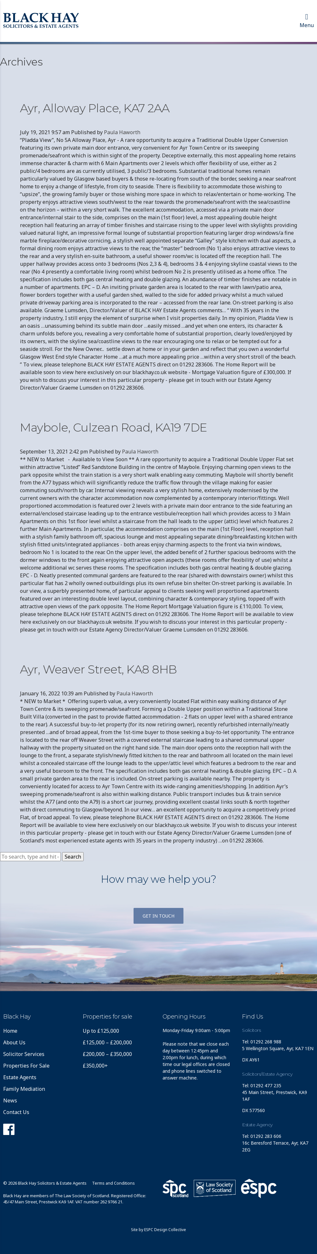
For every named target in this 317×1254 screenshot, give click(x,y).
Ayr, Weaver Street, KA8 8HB (98, 669)
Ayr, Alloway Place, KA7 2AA (95, 108)
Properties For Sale (26, 1065)
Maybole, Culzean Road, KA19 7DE (113, 427)
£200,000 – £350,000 (107, 1054)
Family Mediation (24, 1088)
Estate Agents (19, 1077)
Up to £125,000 (101, 1030)
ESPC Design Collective (165, 1229)
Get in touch (158, 916)
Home (10, 1030)
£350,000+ (95, 1065)
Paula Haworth (122, 132)
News (10, 1100)
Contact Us (16, 1112)
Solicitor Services (23, 1054)
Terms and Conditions (113, 1183)
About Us (14, 1042)
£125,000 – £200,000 (107, 1042)
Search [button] (73, 856)
